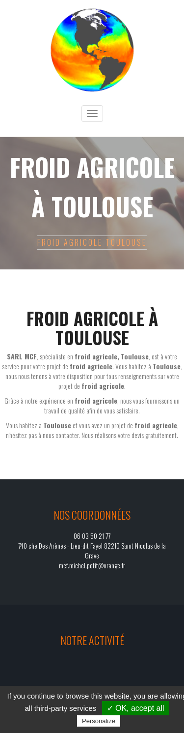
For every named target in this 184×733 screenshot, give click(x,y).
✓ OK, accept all (135, 708)
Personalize (98, 721)
